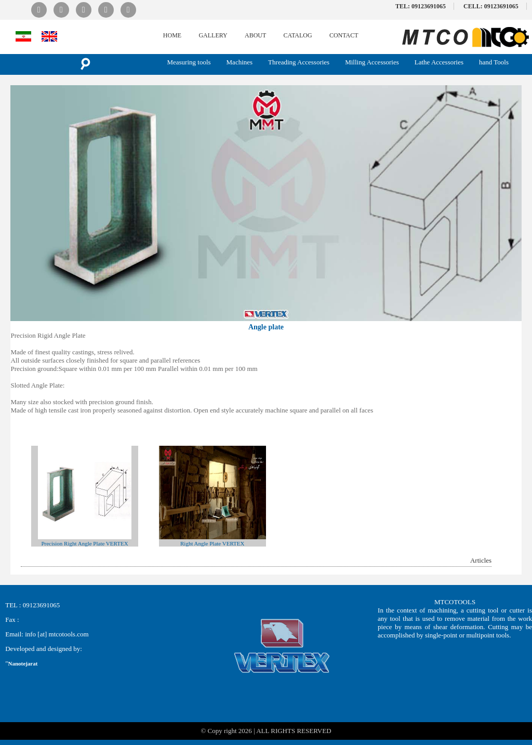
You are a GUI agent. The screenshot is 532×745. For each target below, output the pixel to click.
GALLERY (212, 35)
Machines (240, 62)
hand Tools (494, 62)
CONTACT (343, 35)
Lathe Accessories (439, 62)
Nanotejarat (23, 663)
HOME (172, 35)
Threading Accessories (298, 62)
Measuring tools (188, 62)
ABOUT (255, 35)
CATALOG (298, 35)
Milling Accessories (372, 62)
